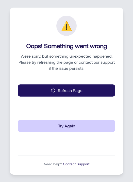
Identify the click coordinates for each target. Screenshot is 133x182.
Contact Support (76, 164)
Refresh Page (66, 90)
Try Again (66, 125)
